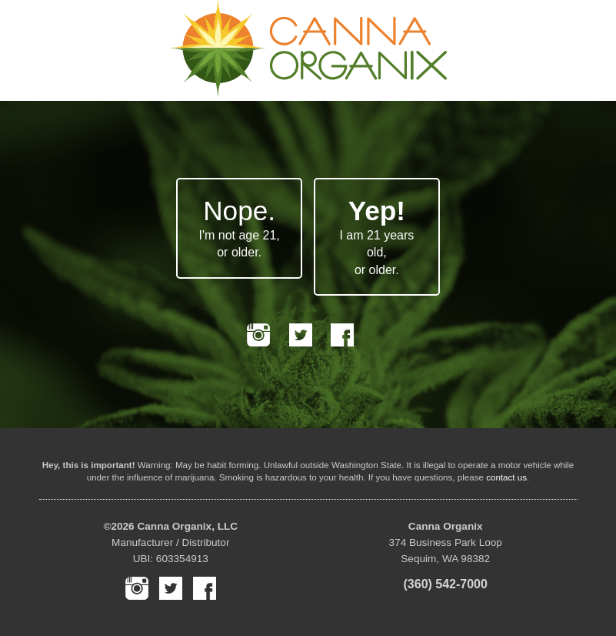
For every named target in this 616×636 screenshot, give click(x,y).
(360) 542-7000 (446, 584)
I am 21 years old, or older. (376, 236)
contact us (506, 477)
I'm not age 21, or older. (238, 227)
